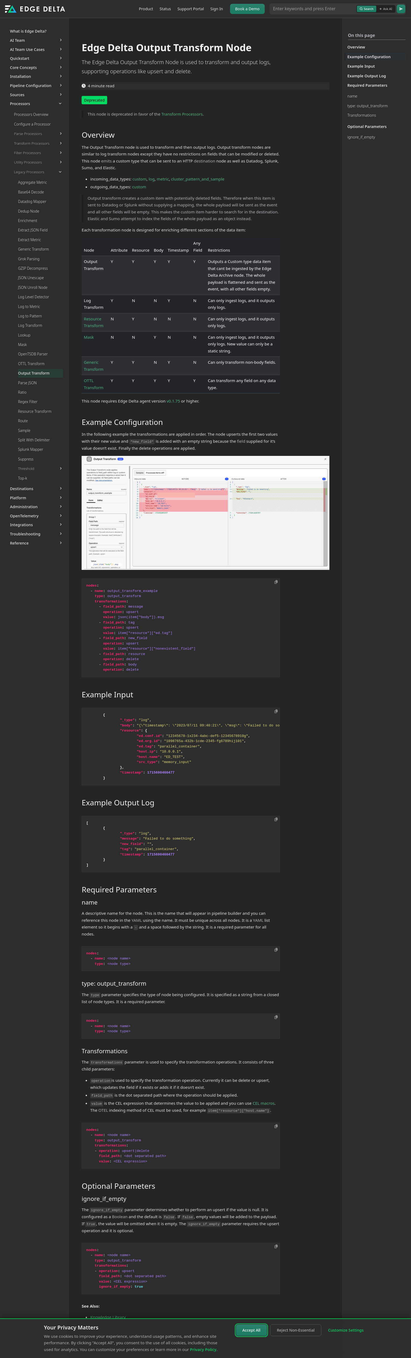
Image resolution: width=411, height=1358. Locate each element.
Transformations (361, 115)
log (152, 179)
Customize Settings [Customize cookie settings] (346, 1330)
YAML (136, 920)
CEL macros (263, 1103)
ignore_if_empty (361, 137)
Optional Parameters (367, 126)
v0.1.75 (173, 401)
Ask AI (385, 9)
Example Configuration (369, 56)
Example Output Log (366, 75)
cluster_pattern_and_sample (197, 179)
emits (106, 161)
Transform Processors (182, 114)
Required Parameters (367, 85)
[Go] (401, 9)
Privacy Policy (203, 1349)
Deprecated (94, 100)
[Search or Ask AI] (313, 9)
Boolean (120, 1216)
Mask (89, 337)
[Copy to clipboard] (276, 582)
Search (367, 9)
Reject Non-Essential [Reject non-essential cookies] (296, 1330)
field (241, 441)
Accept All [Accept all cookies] (251, 1330)
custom (140, 179)
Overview (356, 47)
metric (163, 179)
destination (204, 161)
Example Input (361, 66)
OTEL (103, 1110)
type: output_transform (367, 105)
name (352, 96)
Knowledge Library (108, 1317)
